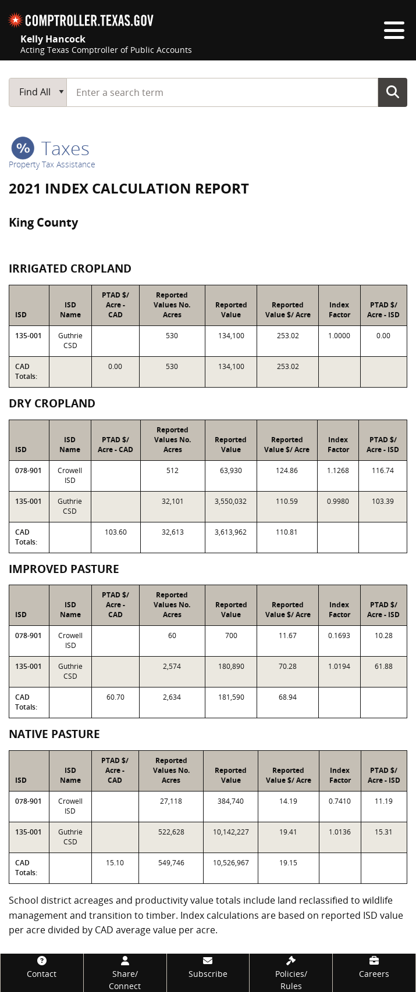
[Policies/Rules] (291, 973)
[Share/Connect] (125, 973)
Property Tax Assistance (52, 164)
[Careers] (374, 967)
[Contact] (42, 967)
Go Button (392, 92)
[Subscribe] (208, 967)
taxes (50, 147)
